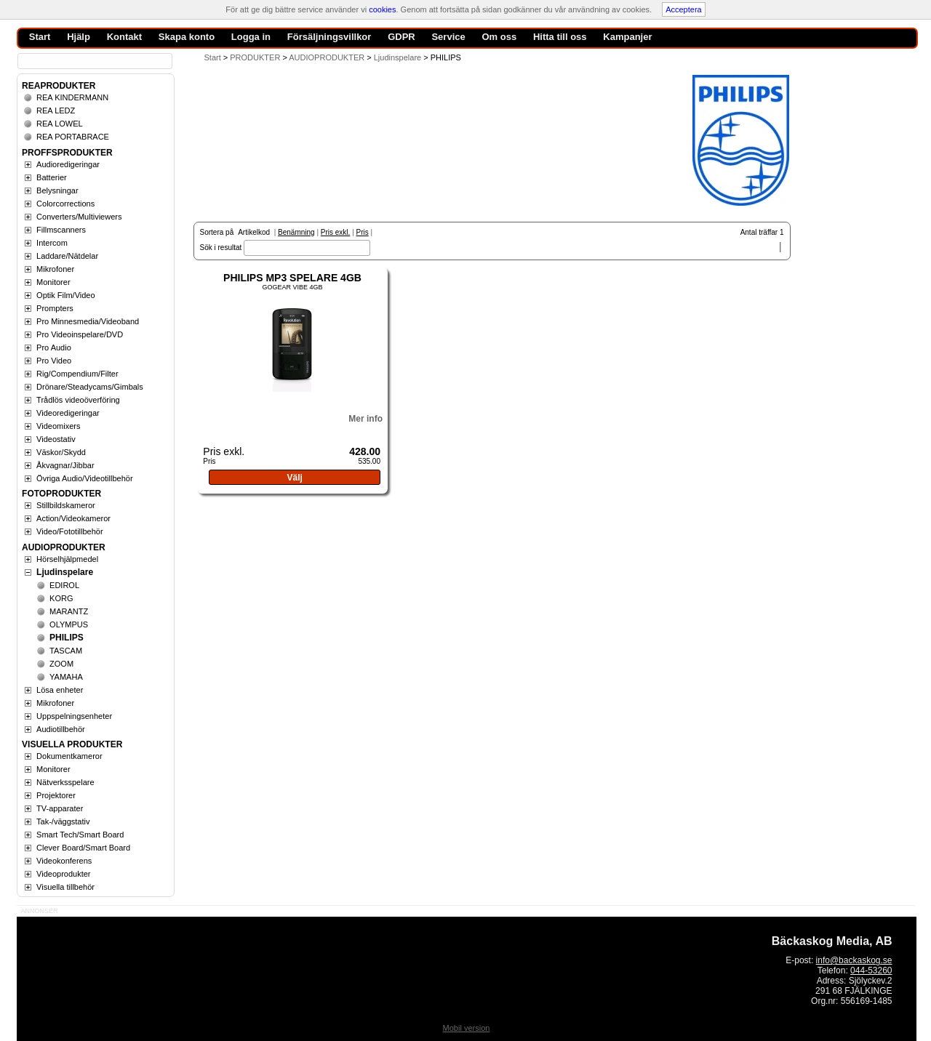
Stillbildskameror (65, 505)
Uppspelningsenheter (74, 716)
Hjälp (78, 36)
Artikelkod (254, 232)
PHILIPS (66, 637)
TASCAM (65, 650)
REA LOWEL (59, 123)
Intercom (52, 242)
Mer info (365, 419)
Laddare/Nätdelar (67, 256)
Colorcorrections (65, 203)
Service (448, 36)
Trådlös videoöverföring (78, 399)
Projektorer (56, 795)
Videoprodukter (63, 873)
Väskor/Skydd (61, 452)
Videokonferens (64, 860)
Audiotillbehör (60, 729)
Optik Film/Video (65, 295)
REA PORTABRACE (72, 136)
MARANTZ (68, 611)
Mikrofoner (55, 269)
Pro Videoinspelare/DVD (79, 334)
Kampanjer (627, 36)
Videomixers (58, 426)
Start (212, 57)
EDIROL (64, 585)
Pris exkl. (336, 232)
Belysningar (57, 190)
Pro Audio (53, 347)
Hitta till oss (560, 36)
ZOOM (61, 663)
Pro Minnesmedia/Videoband (87, 321)
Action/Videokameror (73, 518)
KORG (61, 598)
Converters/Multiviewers (78, 216)
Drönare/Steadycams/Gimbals (89, 386)
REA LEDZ (55, 110)
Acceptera (684, 9)
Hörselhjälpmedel (67, 559)
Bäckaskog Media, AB (832, 941)
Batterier (51, 177)
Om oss (499, 36)
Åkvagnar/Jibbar (65, 465)
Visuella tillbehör (65, 887)
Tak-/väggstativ (62, 821)
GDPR (401, 36)
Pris (362, 232)
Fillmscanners (61, 229)
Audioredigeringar (68, 164)
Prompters (54, 308)
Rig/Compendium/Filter (77, 373)
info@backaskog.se (854, 960)
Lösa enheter (59, 690)
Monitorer (53, 282)
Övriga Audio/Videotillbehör (84, 478)
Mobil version (466, 1028)
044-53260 (871, 970)
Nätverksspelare (65, 782)
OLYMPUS (68, 624)
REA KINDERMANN (72, 97)
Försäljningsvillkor (329, 36)
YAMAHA (66, 676)
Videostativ (56, 439)
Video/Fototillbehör (69, 531)
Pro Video (53, 360)
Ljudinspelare (64, 572)
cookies (382, 9)
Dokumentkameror (69, 756)
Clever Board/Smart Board (83, 847)
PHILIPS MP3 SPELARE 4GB (292, 278)
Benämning (296, 232)
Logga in (251, 36)
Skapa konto (187, 36)
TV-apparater (59, 808)
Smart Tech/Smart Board (80, 834)
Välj (294, 478)
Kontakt (124, 36)
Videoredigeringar (68, 413)
